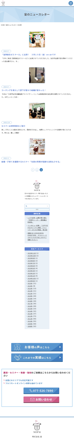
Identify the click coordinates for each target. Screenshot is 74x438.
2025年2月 (31, 273)
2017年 (30, 304)
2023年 (30, 288)
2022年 (30, 291)
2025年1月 (31, 276)
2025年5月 (31, 268)
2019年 (30, 299)
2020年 (30, 296)
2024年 (30, 286)
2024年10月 (32, 278)
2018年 (30, 301)
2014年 (30, 311)
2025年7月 (31, 263)
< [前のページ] (32, 169)
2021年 (30, 294)
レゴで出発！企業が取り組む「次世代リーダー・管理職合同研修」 (37, 220)
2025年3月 (31, 271)
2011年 (30, 319)
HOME (3, 25)
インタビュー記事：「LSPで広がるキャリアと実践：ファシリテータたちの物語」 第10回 (38, 227)
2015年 (30, 309)
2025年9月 (31, 258)
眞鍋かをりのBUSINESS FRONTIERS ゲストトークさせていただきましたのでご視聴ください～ (37, 236)
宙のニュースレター (11, 25)
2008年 (30, 326)
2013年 (30, 314)
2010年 (30, 321)
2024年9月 (31, 281)
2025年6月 (31, 266)
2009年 (30, 324)
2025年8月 (31, 261)
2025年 (30, 283)
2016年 (30, 306)
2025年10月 (32, 256)
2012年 (30, 316)
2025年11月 (32, 253)
